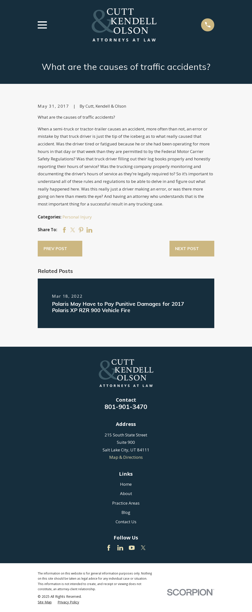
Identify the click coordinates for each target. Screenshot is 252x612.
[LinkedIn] (120, 548)
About (126, 493)
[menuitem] (45, 602)
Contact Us (126, 521)
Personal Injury (77, 217)
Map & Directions (126, 457)
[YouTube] (132, 548)
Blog (125, 512)
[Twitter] (143, 548)
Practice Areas (126, 503)
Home (126, 484)
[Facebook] (109, 548)
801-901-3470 (126, 406)
